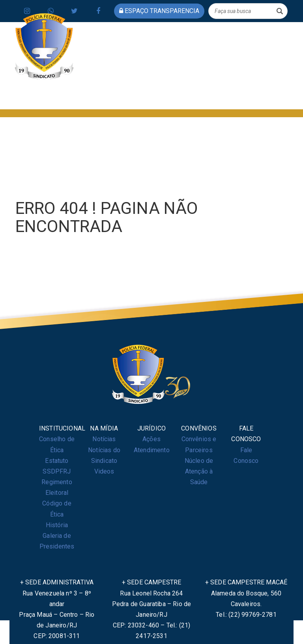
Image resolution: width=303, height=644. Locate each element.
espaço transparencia (159, 11)
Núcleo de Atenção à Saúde (199, 471)
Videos (104, 471)
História (57, 525)
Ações (151, 439)
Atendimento (152, 450)
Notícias (104, 439)
